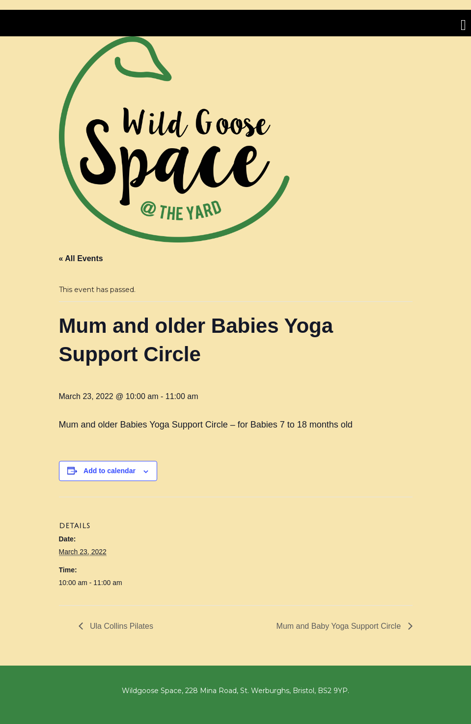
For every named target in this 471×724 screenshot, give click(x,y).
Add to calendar (109, 471)
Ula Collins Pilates (120, 626)
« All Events (81, 258)
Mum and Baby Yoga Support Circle (340, 626)
